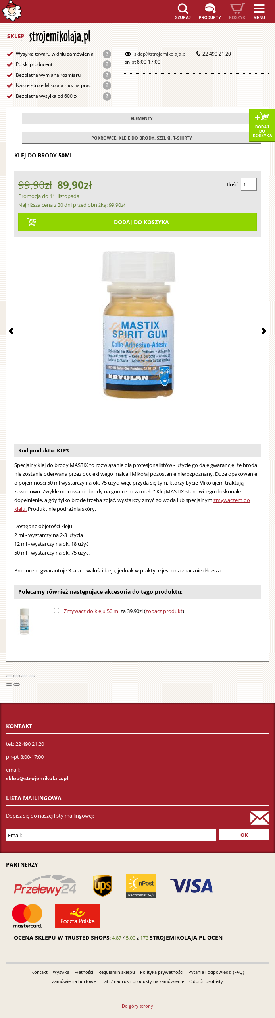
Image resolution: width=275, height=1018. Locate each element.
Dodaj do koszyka (262, 131)
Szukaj (183, 18)
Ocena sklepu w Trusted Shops (62, 937)
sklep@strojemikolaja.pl (160, 53)
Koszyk (237, 18)
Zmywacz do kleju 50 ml (91, 611)
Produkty (210, 18)
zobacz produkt (164, 611)
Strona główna (12, 11)
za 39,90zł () (124, 611)
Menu (259, 18)
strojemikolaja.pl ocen (186, 937)
